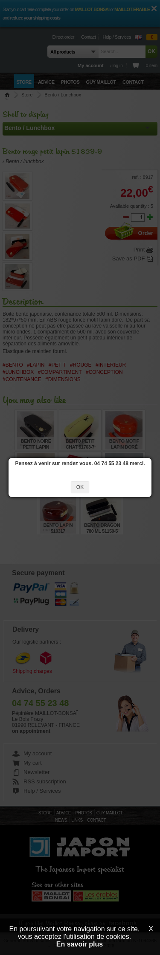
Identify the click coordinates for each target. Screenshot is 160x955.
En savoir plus (79, 944)
